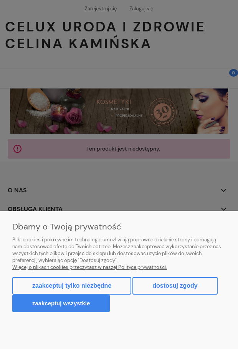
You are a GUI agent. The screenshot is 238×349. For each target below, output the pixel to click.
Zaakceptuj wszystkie (61, 303)
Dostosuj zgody (174, 285)
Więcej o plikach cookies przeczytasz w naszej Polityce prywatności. (89, 267)
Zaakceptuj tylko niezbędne (71, 285)
